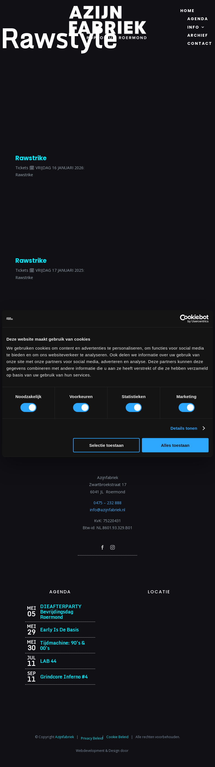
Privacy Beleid (92, 738)
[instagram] (112, 547)
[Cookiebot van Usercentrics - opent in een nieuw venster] (184, 319)
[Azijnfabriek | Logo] (107, 7)
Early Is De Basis (59, 629)
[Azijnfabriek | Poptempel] (107, 563)
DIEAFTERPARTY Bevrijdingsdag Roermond (60, 612)
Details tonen (183, 428)
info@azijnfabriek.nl (107, 509)
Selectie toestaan (106, 445)
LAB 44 (48, 661)
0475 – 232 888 (107, 502)
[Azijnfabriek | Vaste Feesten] (159, 605)
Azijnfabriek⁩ (64, 737)
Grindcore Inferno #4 (64, 676)
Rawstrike (30, 158)
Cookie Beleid (117, 737)
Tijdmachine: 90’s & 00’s (62, 645)
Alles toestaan (175, 445)
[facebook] (102, 547)
